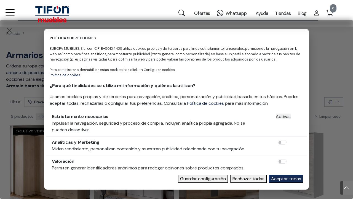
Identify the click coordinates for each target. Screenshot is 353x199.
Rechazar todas (248, 179)
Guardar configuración (203, 179)
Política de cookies (65, 75)
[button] (10, 16)
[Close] (9, 30)
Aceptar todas (286, 179)
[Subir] (346, 188)
